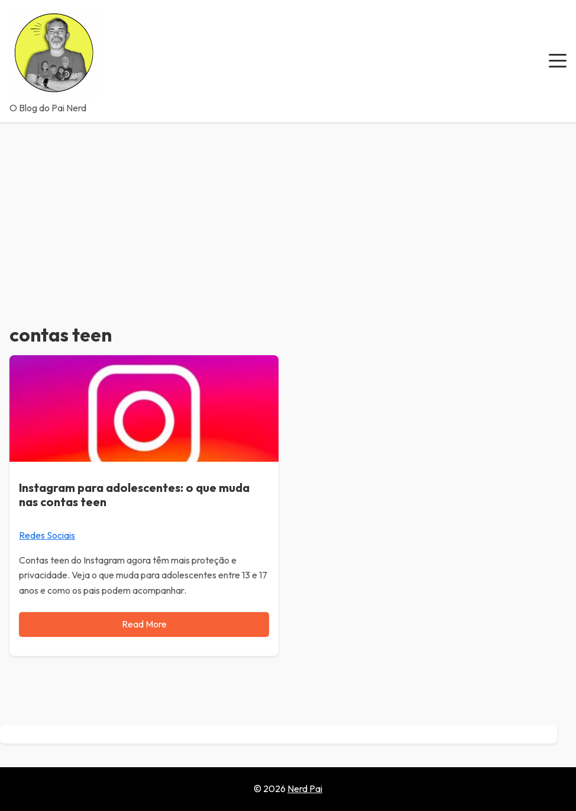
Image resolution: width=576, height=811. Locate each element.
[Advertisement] (288, 211)
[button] (558, 61)
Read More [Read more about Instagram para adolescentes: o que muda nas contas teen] (144, 624)
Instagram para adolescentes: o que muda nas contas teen (134, 494)
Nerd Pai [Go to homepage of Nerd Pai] (304, 788)
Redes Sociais (47, 535)
